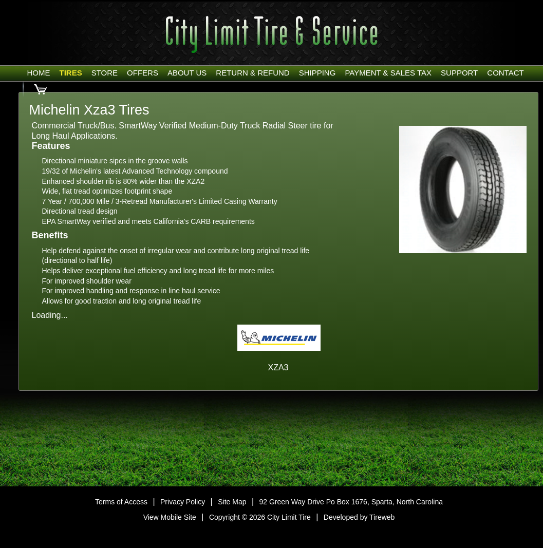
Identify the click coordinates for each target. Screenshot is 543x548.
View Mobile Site (169, 517)
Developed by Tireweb (359, 517)
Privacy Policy (182, 502)
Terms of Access (121, 502)
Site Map (232, 502)
